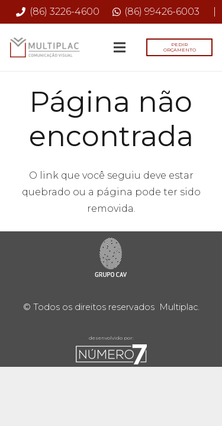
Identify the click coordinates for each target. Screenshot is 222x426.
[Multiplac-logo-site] (45, 47)
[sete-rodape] (111, 354)
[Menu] (119, 47)
